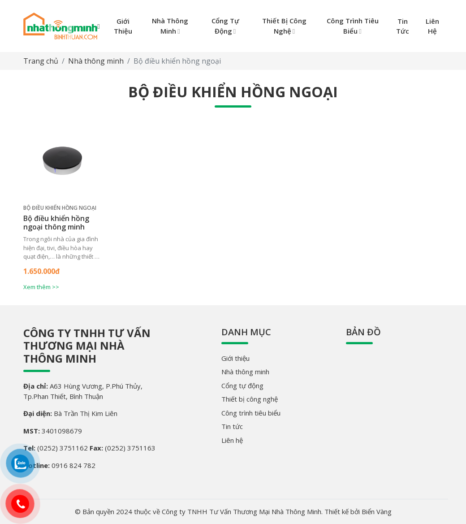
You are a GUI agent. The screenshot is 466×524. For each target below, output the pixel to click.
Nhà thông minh (96, 61)
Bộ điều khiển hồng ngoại (59, 208)
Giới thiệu (235, 358)
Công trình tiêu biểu (250, 412)
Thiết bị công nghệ (249, 398)
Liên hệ (232, 440)
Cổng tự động (242, 385)
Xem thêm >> (41, 287)
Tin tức (232, 426)
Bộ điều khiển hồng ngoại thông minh (56, 222)
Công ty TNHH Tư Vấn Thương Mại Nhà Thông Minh (87, 345)
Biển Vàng (377, 511)
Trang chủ (40, 61)
